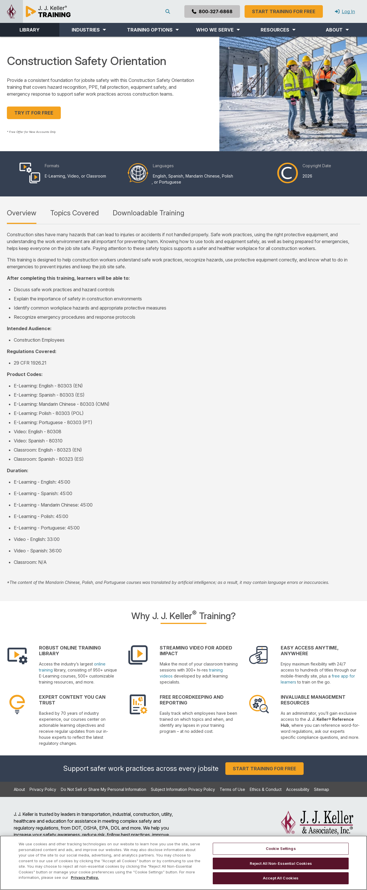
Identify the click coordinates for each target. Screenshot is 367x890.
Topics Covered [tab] (74, 213)
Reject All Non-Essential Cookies (281, 863)
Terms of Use (232, 789)
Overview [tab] (21, 213)
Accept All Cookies (280, 878)
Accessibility (297, 789)
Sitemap (321, 789)
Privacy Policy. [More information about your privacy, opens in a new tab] (85, 877)
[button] (89, 30)
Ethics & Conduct (266, 789)
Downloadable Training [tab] (148, 213)
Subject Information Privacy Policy (183, 789)
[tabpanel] (183, 408)
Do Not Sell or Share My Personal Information (103, 789)
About (19, 789)
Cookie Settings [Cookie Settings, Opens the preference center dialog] (281, 848)
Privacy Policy (43, 789)
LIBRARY (29, 30)
